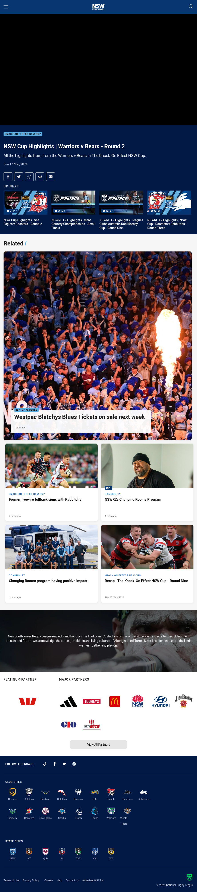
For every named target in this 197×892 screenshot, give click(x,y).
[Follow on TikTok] (45, 764)
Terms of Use (11, 880)
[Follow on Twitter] (64, 764)
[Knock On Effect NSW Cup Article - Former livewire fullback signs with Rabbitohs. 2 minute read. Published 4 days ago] (51, 482)
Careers (48, 880)
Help (59, 880)
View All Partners (98, 744)
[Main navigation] (6, 6)
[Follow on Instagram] (74, 764)
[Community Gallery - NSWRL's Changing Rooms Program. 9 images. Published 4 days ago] (147, 482)
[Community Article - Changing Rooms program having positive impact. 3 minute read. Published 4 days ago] (51, 564)
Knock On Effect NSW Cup (23, 134)
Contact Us (72, 880)
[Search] (191, 7)
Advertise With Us (92, 880)
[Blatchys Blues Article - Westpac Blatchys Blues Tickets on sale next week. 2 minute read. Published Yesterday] (98, 345)
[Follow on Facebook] (54, 764)
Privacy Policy (31, 880)
